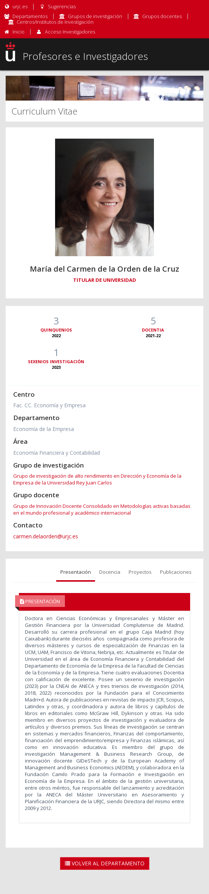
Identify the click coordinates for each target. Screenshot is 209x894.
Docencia (109, 571)
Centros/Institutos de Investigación (55, 21)
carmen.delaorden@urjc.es (45, 536)
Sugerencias (57, 6)
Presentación (75, 571)
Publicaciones (176, 571)
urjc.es (16, 6)
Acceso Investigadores (70, 31)
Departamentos (30, 16)
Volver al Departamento (104, 863)
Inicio (18, 31)
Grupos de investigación (95, 16)
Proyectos (140, 571)
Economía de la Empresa (43, 428)
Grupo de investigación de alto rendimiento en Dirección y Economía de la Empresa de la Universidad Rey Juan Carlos (97, 479)
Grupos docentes (162, 16)
